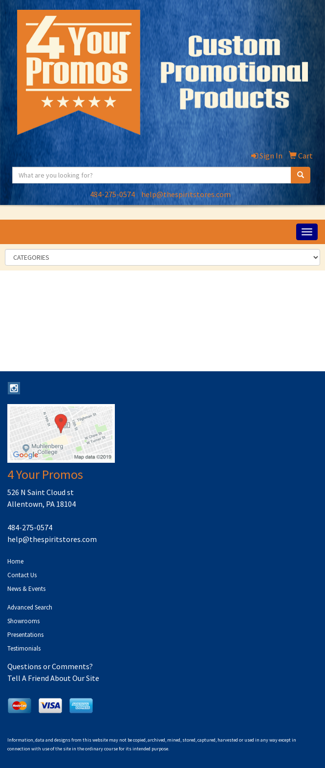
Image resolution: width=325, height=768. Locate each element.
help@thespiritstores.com (186, 194)
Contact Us (22, 575)
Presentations (25, 635)
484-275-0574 (112, 194)
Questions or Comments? (50, 666)
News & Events (26, 589)
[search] (300, 175)
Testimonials (24, 648)
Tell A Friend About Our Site (53, 678)
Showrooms (23, 621)
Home (15, 561)
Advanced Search (29, 607)
